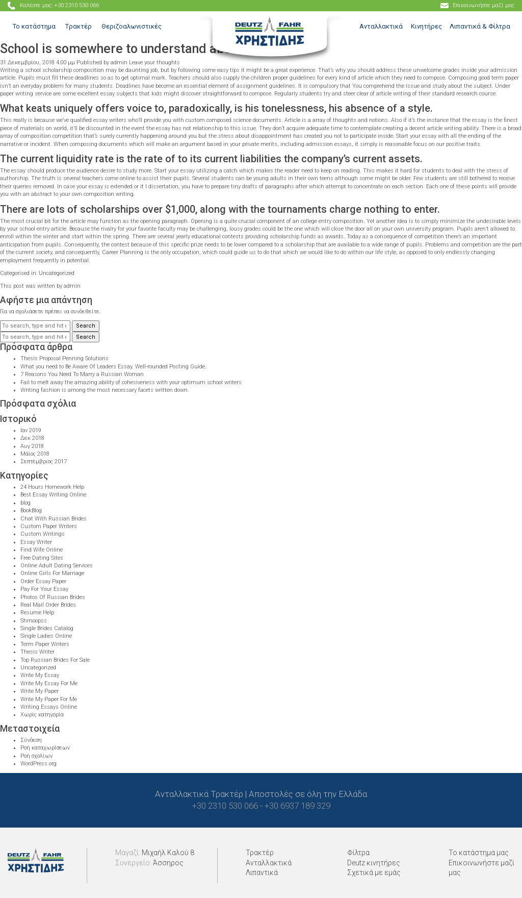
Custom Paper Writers (48, 526)
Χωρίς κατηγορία (42, 714)
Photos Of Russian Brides (52, 597)
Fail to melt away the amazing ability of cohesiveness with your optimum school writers (131, 382)
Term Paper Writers (44, 644)
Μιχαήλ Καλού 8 (168, 853)
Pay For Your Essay (44, 589)
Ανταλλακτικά (381, 26)
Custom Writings (42, 534)
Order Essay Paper (43, 581)
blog (25, 503)
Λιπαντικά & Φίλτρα (480, 26)
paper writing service (25, 93)
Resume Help (37, 612)
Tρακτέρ (78, 26)
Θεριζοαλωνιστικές (131, 26)
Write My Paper (39, 691)
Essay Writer (36, 542)
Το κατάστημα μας (479, 853)
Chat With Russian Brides (53, 518)
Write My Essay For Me (48, 683)
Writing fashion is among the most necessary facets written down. (104, 390)
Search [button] (85, 325)
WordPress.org (38, 763)
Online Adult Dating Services (56, 565)
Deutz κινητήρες (373, 863)
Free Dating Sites (41, 558)
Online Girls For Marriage (52, 573)
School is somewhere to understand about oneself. (146, 48)
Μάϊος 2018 (34, 454)
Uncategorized (56, 273)
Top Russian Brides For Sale (55, 660)
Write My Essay (39, 675)
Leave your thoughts (154, 62)
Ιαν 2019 (30, 430)
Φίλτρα (358, 853)
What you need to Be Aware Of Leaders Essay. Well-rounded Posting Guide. (113, 366)
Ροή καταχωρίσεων (45, 747)
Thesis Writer (37, 651)
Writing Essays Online (48, 707)
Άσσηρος (168, 863)
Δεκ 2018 (32, 438)
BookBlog (31, 510)
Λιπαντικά (262, 872)
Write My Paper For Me (48, 699)
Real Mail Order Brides (48, 605)
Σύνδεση (31, 740)
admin (119, 62)
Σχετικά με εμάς (374, 872)
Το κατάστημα (34, 26)
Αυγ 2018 (32, 446)
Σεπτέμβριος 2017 (43, 461)
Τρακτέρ (260, 853)
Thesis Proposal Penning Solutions (64, 358)
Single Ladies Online (46, 636)
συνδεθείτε (85, 311)
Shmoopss (33, 620)
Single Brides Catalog (46, 628)
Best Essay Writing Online (53, 494)
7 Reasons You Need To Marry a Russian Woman (82, 374)
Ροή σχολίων (36, 756)
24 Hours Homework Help (52, 487)
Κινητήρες (426, 26)
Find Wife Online (41, 549)
